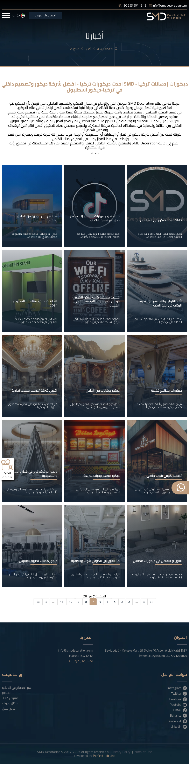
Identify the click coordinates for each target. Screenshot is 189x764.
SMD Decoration (141, 103)
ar (18, 16)
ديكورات (76, 49)
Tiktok (180, 710)
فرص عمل (8, 708)
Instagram (177, 688)
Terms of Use (142, 752)
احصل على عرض (45, 15)
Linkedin (179, 726)
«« (151, 601)
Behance (178, 715)
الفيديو (6, 692)
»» (38, 601)
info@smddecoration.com (168, 5)
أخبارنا (90, 49)
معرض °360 (10, 698)
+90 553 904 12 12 (132, 5)
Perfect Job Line (104, 756)
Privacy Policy (121, 752)
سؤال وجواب (10, 703)
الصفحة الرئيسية (107, 49)
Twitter (179, 693)
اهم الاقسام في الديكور (17, 687)
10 (70, 601)
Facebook (178, 699)
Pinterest (178, 721)
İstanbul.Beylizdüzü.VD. (163, 656)
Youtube (178, 704)
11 (61, 601)
